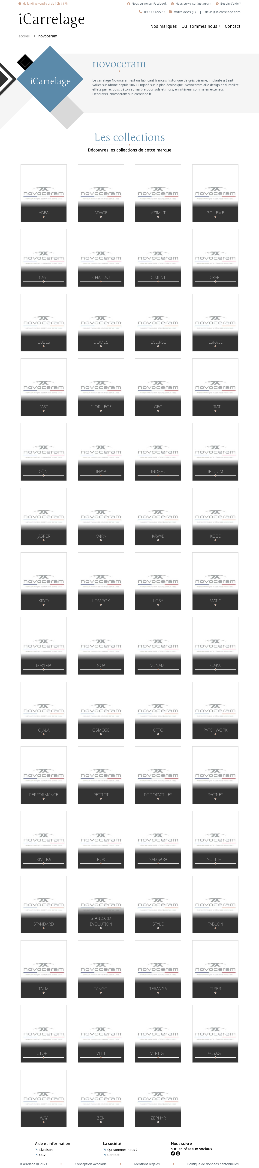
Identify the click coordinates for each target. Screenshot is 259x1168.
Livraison (46, 1149)
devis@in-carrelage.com (223, 12)
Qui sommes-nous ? (122, 1149)
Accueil (24, 36)
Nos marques (163, 26)
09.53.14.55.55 (154, 12)
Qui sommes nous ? (200, 26)
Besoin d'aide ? (230, 4)
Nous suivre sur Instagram (193, 4)
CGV (42, 1154)
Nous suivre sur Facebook (149, 4)
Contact (233, 26)
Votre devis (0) (185, 12)
